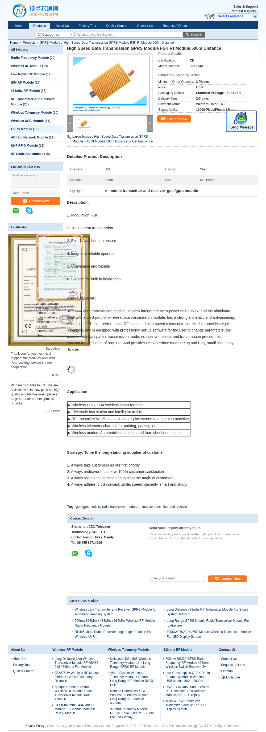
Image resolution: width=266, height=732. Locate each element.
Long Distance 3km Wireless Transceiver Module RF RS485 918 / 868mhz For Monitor (76, 663)
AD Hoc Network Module (29, 137)
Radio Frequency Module (30, 58)
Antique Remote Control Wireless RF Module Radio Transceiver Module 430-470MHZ (74, 693)
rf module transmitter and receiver (163, 507)
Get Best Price (142, 141)
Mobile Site (230, 677)
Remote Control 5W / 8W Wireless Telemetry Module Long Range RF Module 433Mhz (129, 697)
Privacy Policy (34, 726)
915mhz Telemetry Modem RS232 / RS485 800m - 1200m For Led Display (132, 713)
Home (19, 26)
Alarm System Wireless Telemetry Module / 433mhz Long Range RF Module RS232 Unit (132, 679)
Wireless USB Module (27, 121)
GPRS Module (50, 42)
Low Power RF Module (28, 74)
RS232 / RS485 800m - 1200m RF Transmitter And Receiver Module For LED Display (187, 691)
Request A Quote (243, 11)
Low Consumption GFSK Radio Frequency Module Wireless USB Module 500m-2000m (187, 677)
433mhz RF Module (25, 91)
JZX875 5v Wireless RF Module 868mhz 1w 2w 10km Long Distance (77, 677)
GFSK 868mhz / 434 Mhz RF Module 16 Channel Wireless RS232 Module (75, 709)
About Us (62, 26)
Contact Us (145, 26)
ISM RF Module (22, 82)
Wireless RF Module (26, 66)
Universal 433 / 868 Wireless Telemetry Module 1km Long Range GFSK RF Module (130, 663)
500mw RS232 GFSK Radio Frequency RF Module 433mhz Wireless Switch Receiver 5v (187, 663)
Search (196, 35)
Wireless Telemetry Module (31, 112)
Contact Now (36, 201)
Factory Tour (87, 26)
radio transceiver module (119, 507)
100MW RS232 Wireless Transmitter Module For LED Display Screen (185, 705)
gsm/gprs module (88, 507)
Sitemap (227, 671)
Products (39, 26)
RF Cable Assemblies (27, 154)
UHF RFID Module (24, 146)
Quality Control (116, 26)
